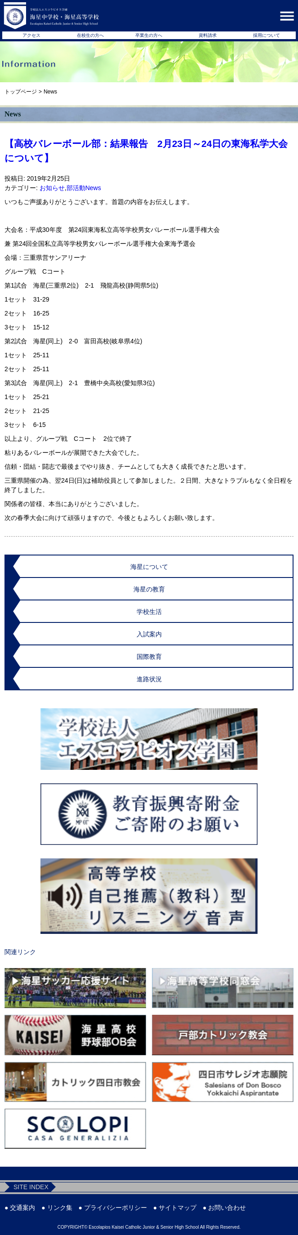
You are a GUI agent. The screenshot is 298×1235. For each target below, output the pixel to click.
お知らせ (52, 187)
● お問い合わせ (224, 1207)
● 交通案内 (19, 1207)
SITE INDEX (31, 1187)
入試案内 (149, 634)
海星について (149, 566)
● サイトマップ (174, 1207)
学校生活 (149, 611)
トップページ (20, 92)
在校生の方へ (90, 35)
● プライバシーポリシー (113, 1207)
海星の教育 (149, 589)
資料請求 (208, 35)
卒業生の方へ (148, 35)
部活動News (84, 187)
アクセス (31, 35)
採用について (266, 35)
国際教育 (149, 656)
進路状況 (149, 679)
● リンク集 (56, 1207)
